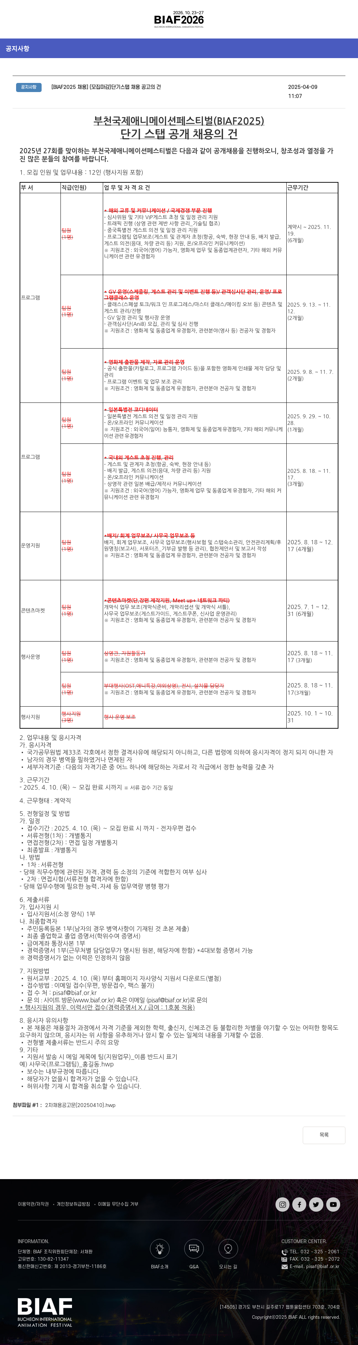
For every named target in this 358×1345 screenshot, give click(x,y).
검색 (340, 19)
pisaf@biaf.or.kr (323, 1266)
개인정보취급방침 (73, 1204)
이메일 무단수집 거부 (118, 1204)
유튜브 (332, 1199)
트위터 (315, 1199)
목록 (324, 1135)
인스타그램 (281, 1202)
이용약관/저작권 (33, 1204)
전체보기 (18, 19)
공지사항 (17, 48)
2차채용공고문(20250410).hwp (80, 1105)
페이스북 (298, 1202)
